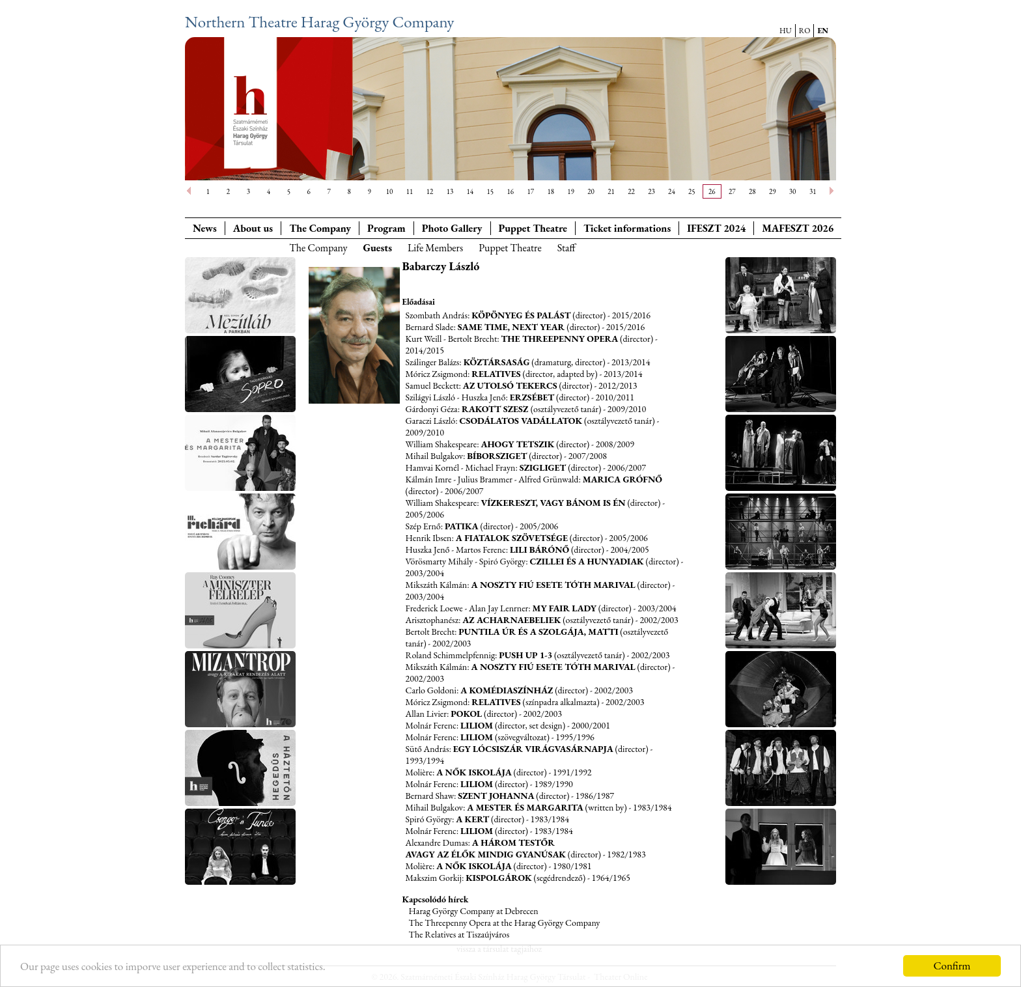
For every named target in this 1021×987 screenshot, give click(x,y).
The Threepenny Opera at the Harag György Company (504, 922)
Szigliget (543, 467)
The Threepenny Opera (560, 338)
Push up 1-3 (525, 655)
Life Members (435, 248)
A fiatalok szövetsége (512, 538)
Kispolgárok (499, 877)
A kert (472, 819)
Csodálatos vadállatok (521, 420)
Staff (566, 248)
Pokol (466, 713)
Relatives (495, 374)
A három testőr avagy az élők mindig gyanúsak (486, 848)
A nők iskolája (474, 772)
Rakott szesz (496, 409)
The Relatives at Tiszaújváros (459, 934)
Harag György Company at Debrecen (473, 911)
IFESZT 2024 (716, 228)
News (205, 228)
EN (822, 30)
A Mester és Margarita (525, 807)
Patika (462, 526)
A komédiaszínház (506, 690)
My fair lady (564, 608)
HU (785, 30)
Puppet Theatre (510, 248)
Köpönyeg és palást (520, 315)
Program (386, 228)
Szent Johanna (496, 795)
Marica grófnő (622, 479)
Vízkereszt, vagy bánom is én (553, 502)
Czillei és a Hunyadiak (587, 561)
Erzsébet (532, 397)
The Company (320, 228)
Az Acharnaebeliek (511, 620)
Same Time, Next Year (512, 327)
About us (253, 228)
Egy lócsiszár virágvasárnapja (533, 749)
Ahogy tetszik (517, 444)
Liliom (476, 725)
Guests (377, 248)
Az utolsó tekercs (510, 385)
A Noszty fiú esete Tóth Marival (553, 585)
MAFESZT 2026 (797, 228)
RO (805, 30)
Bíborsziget (497, 456)
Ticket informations (627, 228)
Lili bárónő (539, 549)
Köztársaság (497, 362)
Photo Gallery (452, 228)
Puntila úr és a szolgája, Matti (538, 631)
